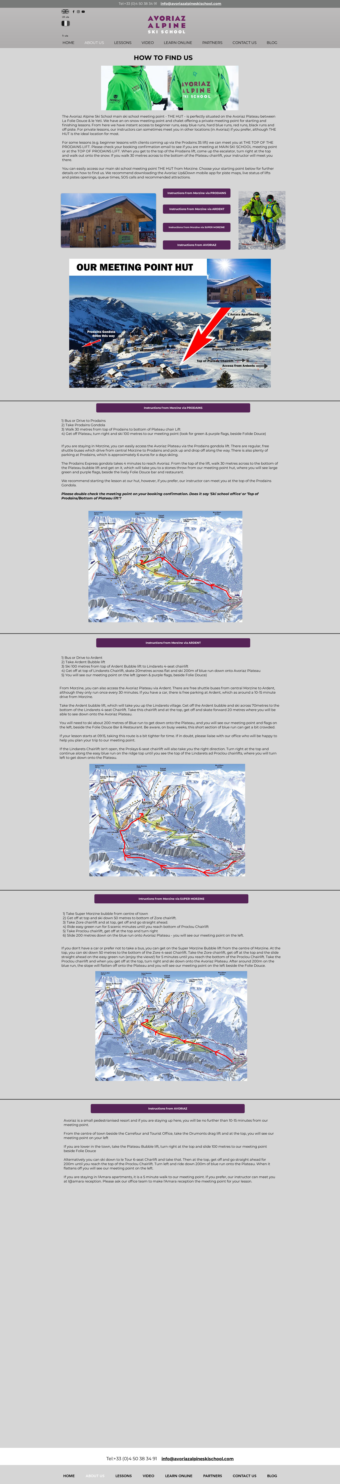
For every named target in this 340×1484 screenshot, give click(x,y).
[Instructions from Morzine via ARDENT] (196, 209)
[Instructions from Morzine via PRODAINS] (196, 193)
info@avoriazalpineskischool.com (191, 3)
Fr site (65, 35)
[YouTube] (83, 11)
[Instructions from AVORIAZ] (196, 245)
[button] (173, 407)
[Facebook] (73, 11)
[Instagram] (78, 11)
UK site (65, 17)
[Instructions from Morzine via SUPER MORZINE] (196, 227)
